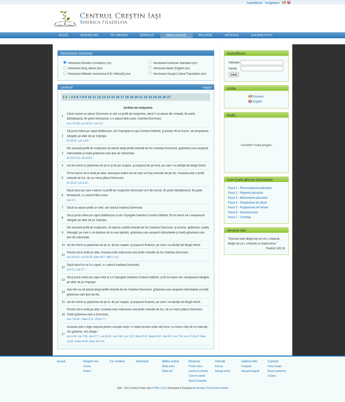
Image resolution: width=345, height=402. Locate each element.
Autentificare (255, 3)
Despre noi (90, 361)
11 (94, 97)
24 (155, 97)
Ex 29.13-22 (73, 158)
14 (108, 97)
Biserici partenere (277, 371)
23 (150, 97)
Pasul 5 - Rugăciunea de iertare (248, 207)
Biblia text (167, 371)
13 (104, 97)
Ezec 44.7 (99, 257)
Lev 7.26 (178, 336)
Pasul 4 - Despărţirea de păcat (247, 202)
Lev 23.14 (106, 336)
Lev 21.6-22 (73, 257)
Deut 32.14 (141, 336)
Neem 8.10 (155, 336)
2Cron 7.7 (100, 319)
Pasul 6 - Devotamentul (243, 212)
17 (122, 97)
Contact (273, 361)
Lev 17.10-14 (191, 336)
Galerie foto (249, 361)
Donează (142, 361)
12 (99, 97)
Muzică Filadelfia (197, 380)
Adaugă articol (222, 371)
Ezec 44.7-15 (97, 341)
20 (136, 97)
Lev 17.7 (94, 336)
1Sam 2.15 (87, 319)
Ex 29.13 (72, 182)
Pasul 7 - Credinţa (239, 217)
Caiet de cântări (197, 375)
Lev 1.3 (98, 123)
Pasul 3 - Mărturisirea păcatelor (248, 197)
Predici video (195, 366)
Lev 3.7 (81, 269)
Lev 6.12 (83, 182)
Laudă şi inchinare (198, 371)
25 (160, 97)
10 (90, 97)
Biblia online (170, 361)
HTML (156, 388)
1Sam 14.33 (81, 341)
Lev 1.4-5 (83, 140)
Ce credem (117, 361)
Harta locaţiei (275, 366)
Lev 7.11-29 (73, 123)
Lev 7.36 (83, 336)
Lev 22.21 (87, 123)
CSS (163, 388)
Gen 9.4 (167, 336)
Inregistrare (272, 3)
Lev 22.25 (87, 257)
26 (164, 97)
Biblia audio (168, 366)
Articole (220, 361)
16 (118, 97)
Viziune (87, 366)
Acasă (61, 361)
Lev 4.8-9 (87, 158)
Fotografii (246, 366)
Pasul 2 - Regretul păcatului (245, 192)
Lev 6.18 (72, 336)
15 (113, 97)
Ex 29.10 (72, 140)
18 (127, 97)
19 (132, 97)
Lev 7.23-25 (73, 319)
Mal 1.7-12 (113, 257)
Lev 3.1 (71, 200)
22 (146, 97)
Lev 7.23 (129, 336)
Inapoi (207, 87)
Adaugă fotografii (250, 371)
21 (141, 97)
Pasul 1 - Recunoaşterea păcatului (250, 188)
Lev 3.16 (118, 336)
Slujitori (87, 371)
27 (169, 97)
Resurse (194, 361)
